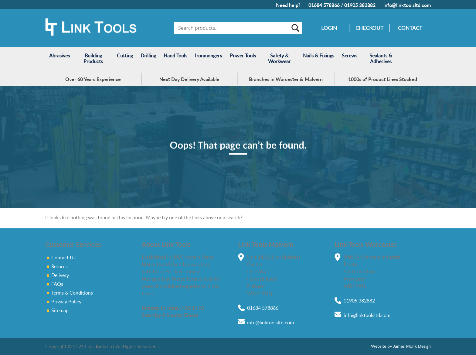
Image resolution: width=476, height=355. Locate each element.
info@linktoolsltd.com (407, 5)
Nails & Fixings (318, 55)
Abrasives (59, 55)
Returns (59, 266)
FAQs (57, 284)
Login (329, 27)
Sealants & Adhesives (380, 58)
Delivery (60, 275)
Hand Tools (175, 55)
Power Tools (243, 55)
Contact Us (63, 257)
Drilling (148, 55)
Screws (349, 55)
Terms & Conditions (72, 292)
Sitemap (60, 310)
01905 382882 (360, 5)
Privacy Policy (66, 301)
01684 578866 (324, 5)
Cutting (125, 55)
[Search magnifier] (295, 28)
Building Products (93, 58)
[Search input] (233, 28)
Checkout (369, 27)
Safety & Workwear (279, 58)
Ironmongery (208, 55)
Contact (410, 27)
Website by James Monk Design (399, 346)
